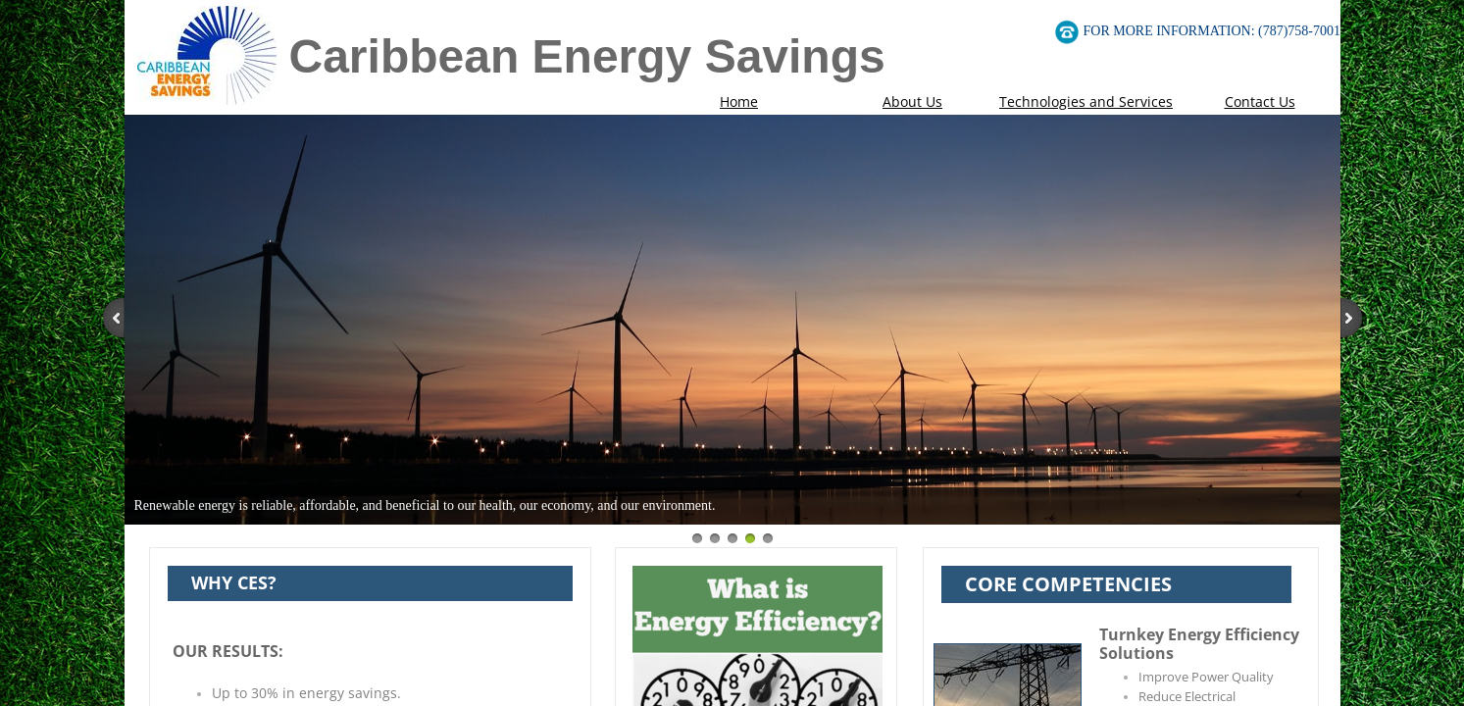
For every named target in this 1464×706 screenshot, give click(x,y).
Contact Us (1260, 101)
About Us (912, 101)
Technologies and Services (1086, 101)
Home (739, 101)
